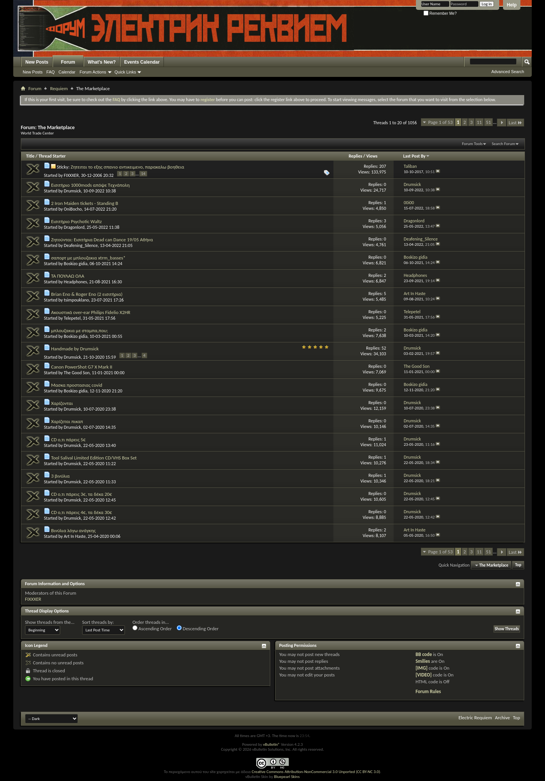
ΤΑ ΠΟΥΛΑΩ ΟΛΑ (67, 276)
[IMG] (422, 668)
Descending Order (198, 628)
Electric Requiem (475, 717)
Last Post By (416, 156)
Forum (68, 62)
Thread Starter (52, 156)
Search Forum (503, 143)
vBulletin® (271, 744)
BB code (424, 654)
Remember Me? (440, 13)
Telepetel (72, 318)
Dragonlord (74, 227)
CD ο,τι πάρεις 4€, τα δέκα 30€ (81, 512)
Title (30, 156)
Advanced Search (507, 71)
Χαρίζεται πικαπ (67, 421)
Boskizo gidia (75, 263)
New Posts (36, 62)
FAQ (51, 72)
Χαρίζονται (62, 403)
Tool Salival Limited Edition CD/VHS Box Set (94, 458)
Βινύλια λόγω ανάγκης (73, 530)
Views (372, 156)
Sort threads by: (98, 622)
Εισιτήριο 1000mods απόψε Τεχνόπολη (90, 185)
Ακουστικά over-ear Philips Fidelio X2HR (90, 312)
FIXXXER (71, 175)
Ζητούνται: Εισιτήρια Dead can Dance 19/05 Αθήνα (102, 239)
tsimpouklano (76, 300)
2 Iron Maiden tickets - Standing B (84, 203)
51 (488, 122)
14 (143, 173)
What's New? (102, 62)
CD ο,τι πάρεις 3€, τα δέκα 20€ (81, 494)
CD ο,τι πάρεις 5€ (68, 439)
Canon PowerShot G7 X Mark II (81, 367)
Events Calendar (142, 62)
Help (512, 5)
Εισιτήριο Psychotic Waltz (76, 221)
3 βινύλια (60, 476)
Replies (355, 156)
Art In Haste (75, 536)
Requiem (59, 88)
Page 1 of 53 (440, 122)
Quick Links (125, 72)
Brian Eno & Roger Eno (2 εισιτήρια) (87, 294)
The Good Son (77, 372)
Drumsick (72, 191)
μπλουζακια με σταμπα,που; (79, 330)
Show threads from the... (50, 622)
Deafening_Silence (81, 245)
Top (518, 565)
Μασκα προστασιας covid (76, 385)
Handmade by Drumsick (75, 348)
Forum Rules (428, 691)
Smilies (423, 661)
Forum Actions (92, 72)
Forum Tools (472, 143)
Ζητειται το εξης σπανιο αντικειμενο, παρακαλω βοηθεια (127, 167)
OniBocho (73, 209)
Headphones (75, 281)
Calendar (67, 72)
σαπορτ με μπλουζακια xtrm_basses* (88, 258)
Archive (502, 717)
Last (515, 122)
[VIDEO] (424, 675)
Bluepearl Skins (287, 776)
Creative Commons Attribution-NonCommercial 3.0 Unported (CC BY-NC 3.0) (316, 771)
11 (479, 122)
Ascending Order (152, 628)
